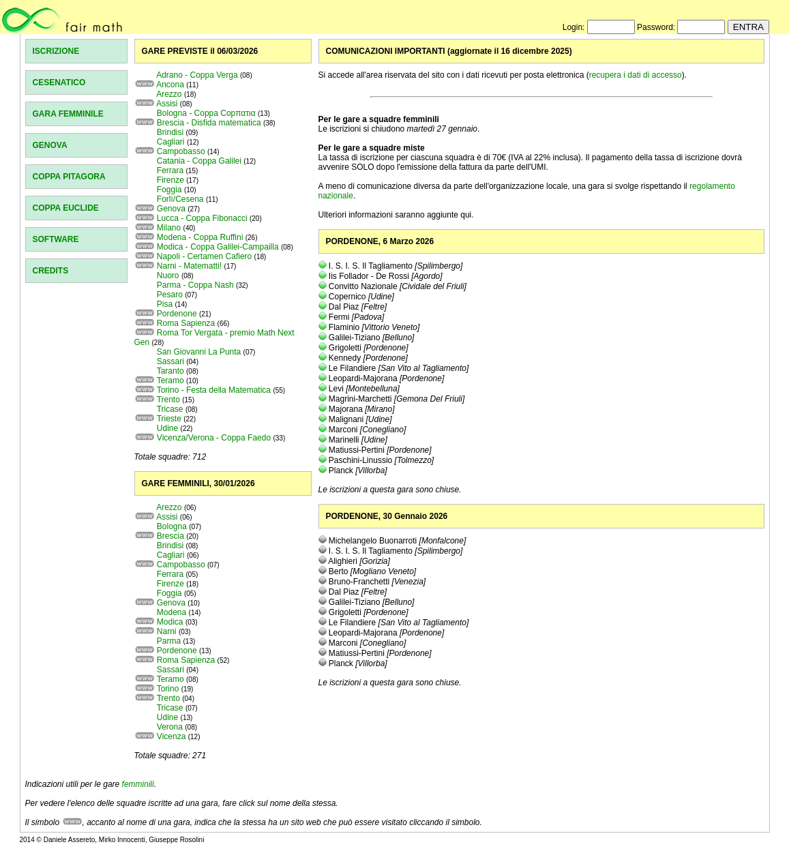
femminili (138, 784)
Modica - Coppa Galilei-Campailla (218, 247)
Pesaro (170, 294)
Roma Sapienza (186, 323)
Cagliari (171, 142)
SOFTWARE (56, 239)
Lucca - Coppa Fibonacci (202, 218)
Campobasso (181, 151)
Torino (168, 688)
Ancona (170, 84)
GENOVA (50, 145)
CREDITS (51, 270)
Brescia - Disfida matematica (209, 123)
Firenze (170, 180)
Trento (168, 399)
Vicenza (171, 736)
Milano (169, 228)
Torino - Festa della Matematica (214, 390)
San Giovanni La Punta (199, 352)
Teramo (170, 380)
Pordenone (177, 313)
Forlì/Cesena (180, 199)
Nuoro (168, 275)
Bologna (172, 526)
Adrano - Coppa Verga (196, 75)
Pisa (165, 304)
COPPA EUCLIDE (66, 208)
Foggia (169, 189)
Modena (171, 612)
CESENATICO (59, 82)
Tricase (170, 409)
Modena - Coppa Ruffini (200, 237)
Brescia (170, 536)
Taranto (170, 371)
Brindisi (170, 132)
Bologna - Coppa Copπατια (206, 113)
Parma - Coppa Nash (195, 285)
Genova (171, 208)
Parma (169, 641)
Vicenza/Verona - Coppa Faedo (214, 438)
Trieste (169, 418)
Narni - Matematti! (189, 266)
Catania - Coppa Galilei (199, 161)
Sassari (170, 361)
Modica (170, 622)
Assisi (166, 103)
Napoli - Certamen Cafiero (204, 256)
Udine (167, 428)
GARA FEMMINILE (68, 114)
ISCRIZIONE (56, 51)
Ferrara (170, 170)
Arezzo (168, 94)
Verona (170, 727)
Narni (167, 631)
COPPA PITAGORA (69, 176)
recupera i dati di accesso (635, 75)
